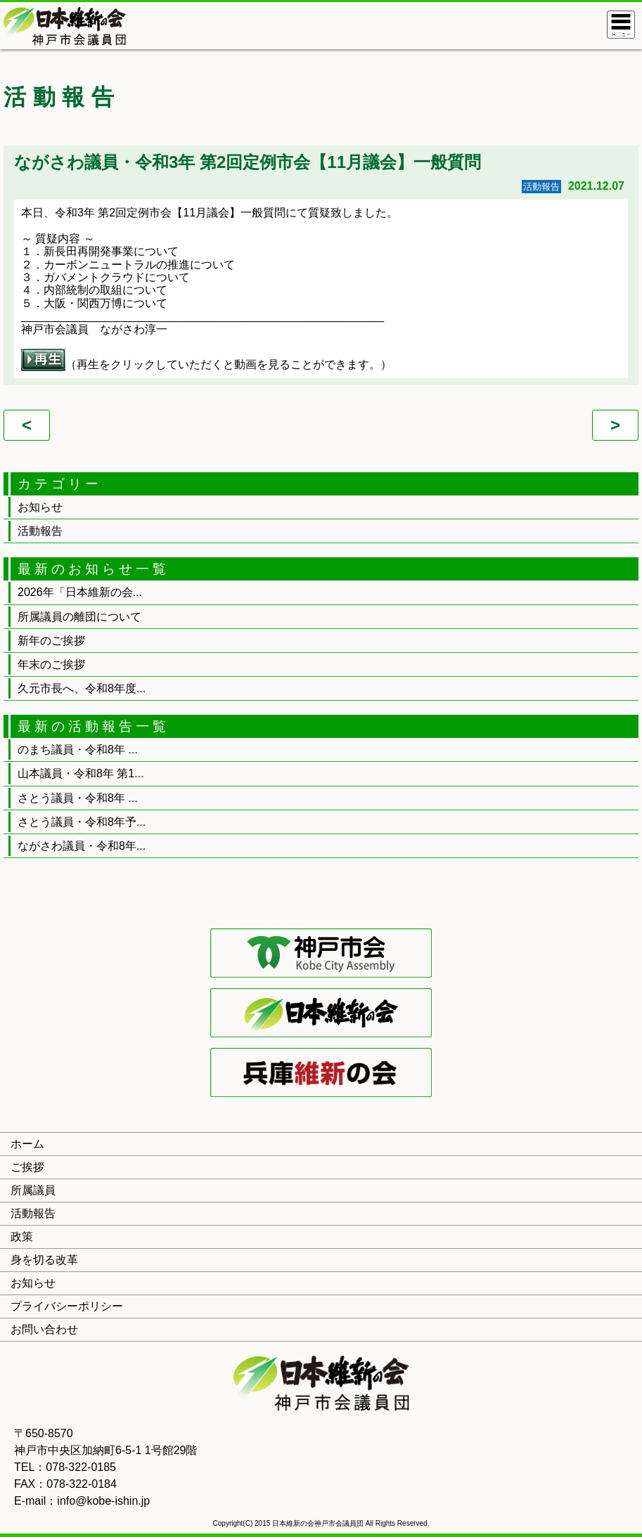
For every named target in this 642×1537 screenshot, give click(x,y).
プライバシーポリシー (67, 1306)
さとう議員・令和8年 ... (78, 798)
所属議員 (33, 1190)
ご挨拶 (27, 1167)
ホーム (27, 1144)
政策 (22, 1237)
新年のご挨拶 (51, 641)
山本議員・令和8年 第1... (81, 773)
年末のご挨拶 (51, 664)
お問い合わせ (44, 1329)
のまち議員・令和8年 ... (78, 749)
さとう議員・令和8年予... (82, 822)
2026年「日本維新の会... (80, 592)
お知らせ (40, 507)
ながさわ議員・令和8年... (82, 846)
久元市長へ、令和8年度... (82, 688)
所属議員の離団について (79, 617)
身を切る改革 (44, 1260)
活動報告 (40, 531)
